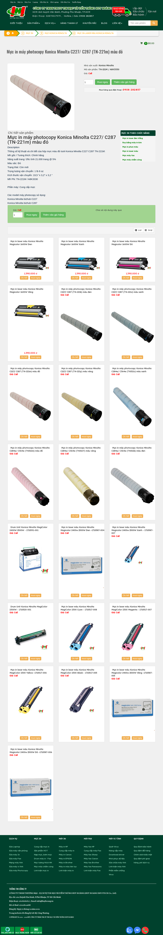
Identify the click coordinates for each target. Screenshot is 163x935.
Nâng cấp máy (116, 850)
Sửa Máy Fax (65, 2)
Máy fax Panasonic (93, 866)
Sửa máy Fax (15, 858)
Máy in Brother (66, 862)
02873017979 (53, 16)
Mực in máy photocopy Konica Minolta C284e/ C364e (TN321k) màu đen (131, 450)
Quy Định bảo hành (142, 846)
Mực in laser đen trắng (132, 138)
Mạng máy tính (16, 862)
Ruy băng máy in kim (132, 142)
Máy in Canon (65, 854)
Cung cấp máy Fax (92, 850)
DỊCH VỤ (50, 23)
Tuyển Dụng (76, 2)
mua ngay (35, 278)
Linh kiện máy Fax (92, 870)
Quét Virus (114, 846)
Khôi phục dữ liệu (117, 858)
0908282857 (24, 901)
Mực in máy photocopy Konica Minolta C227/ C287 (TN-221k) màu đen (80, 292)
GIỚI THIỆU (16, 23)
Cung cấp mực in (41, 846)
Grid (148, 230)
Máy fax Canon (91, 858)
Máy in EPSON (65, 858)
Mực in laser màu (130, 151)
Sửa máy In (14, 854)
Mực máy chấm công (132, 159)
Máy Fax (28, 2)
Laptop (35, 2)
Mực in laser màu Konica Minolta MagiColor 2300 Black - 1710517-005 (78, 672)
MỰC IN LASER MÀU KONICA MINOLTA (95, 33)
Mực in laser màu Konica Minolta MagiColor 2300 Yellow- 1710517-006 (28, 672)
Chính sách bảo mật (143, 854)
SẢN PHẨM (33, 23)
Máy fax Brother (91, 862)
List (138, 230)
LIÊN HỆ (117, 23)
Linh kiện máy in (66, 870)
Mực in (20, 2)
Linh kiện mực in (41, 870)
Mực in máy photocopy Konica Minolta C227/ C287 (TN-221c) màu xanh (131, 292)
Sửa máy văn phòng (18, 850)
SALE (22, 930)
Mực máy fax (128, 155)
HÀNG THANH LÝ (69, 23)
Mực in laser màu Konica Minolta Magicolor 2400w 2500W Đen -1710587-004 (82, 530)
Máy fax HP (89, 846)
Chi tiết (24, 278)
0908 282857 (86, 16)
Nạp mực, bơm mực (43, 854)
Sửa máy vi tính (16, 866)
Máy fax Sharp (91, 854)
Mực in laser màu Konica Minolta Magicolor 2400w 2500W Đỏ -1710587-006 (31, 752)
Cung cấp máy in (66, 850)
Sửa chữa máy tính (117, 862)
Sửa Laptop (54, 2)
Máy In (13, 2)
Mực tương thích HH (43, 862)
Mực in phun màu (130, 147)
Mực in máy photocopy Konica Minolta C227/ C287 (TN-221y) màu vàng (80, 371)
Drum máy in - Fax (42, 858)
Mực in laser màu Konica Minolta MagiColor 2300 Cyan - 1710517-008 (78, 609)
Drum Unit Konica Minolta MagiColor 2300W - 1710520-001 (28, 609)
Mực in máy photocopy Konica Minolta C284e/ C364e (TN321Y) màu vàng (80, 450)
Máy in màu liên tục (68, 866)
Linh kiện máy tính (117, 866)
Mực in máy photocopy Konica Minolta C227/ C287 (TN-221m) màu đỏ (30, 371)
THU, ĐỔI (7, 930)
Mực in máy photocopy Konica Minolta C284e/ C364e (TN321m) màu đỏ (30, 450)
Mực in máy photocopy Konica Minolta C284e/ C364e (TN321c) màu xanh (131, 371)
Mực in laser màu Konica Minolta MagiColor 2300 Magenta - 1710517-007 (131, 609)
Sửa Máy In (44, 2)
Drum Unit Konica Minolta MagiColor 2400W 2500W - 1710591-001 (28, 530)
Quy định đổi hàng (142, 850)
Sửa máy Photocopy (18, 870)
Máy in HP (63, 846)
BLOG (104, 23)
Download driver (116, 854)
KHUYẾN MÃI (89, 23)
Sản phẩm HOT (41, 850)
